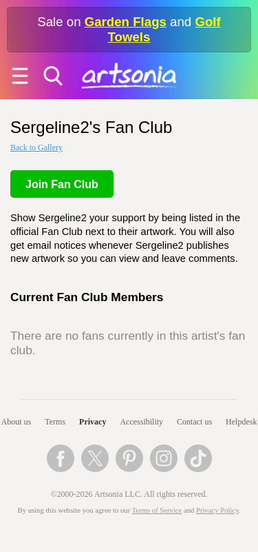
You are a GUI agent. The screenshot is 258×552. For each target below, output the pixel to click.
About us (16, 422)
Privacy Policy (217, 510)
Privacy (92, 422)
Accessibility (141, 422)
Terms (55, 422)
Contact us (194, 422)
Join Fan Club (61, 184)
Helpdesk (241, 422)
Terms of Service (157, 510)
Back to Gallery (36, 147)
